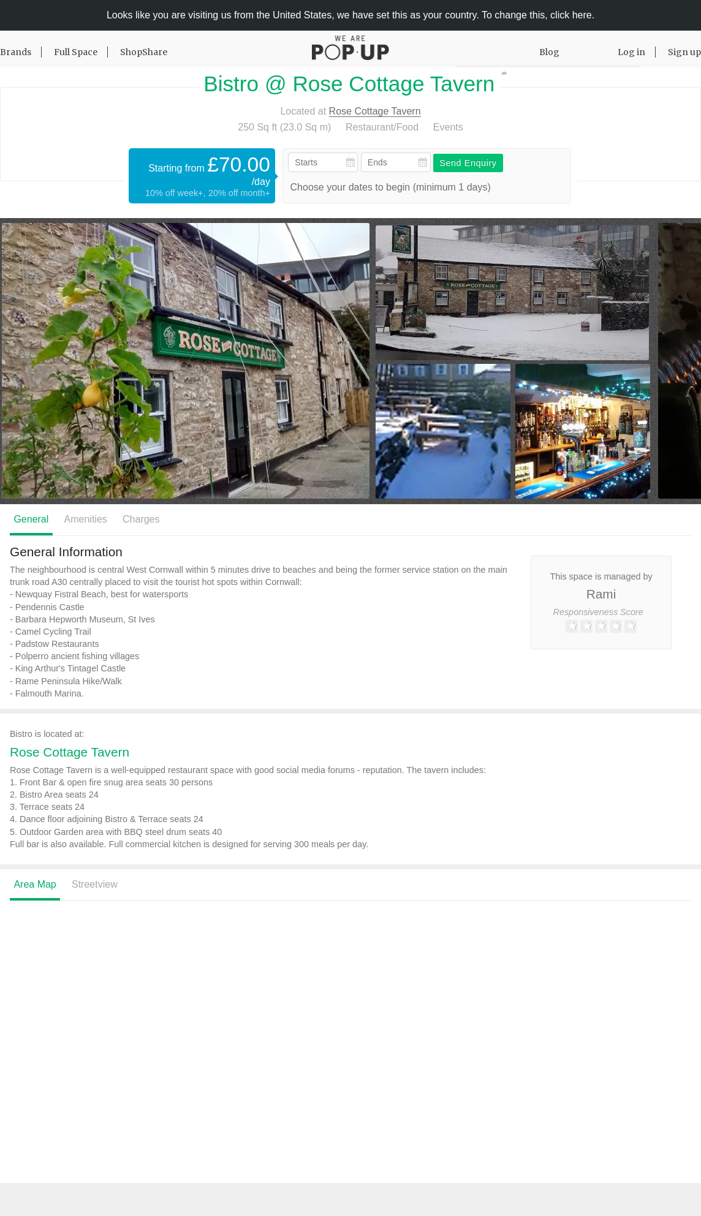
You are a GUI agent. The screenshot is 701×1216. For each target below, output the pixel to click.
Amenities (85, 519)
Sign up (684, 52)
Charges (141, 519)
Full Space (75, 52)
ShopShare (143, 52)
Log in (631, 52)
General (30, 519)
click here (571, 15)
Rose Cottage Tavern (375, 111)
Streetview (95, 884)
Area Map (34, 884)
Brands (15, 52)
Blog (549, 52)
